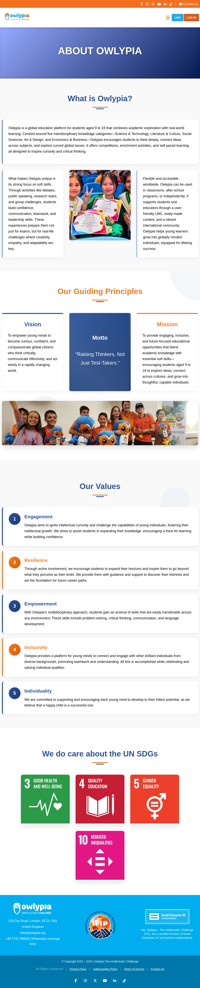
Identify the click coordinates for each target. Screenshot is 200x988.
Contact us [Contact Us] (188, 4)
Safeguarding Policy (105, 969)
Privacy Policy (78, 969)
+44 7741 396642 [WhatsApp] (17, 938)
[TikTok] (171, 4)
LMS (177, 17)
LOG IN (191, 17)
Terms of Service (134, 969)
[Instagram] (147, 4)
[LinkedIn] (165, 4)
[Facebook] (142, 4)
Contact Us (157, 969)
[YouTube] (159, 4)
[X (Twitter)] (152, 4)
